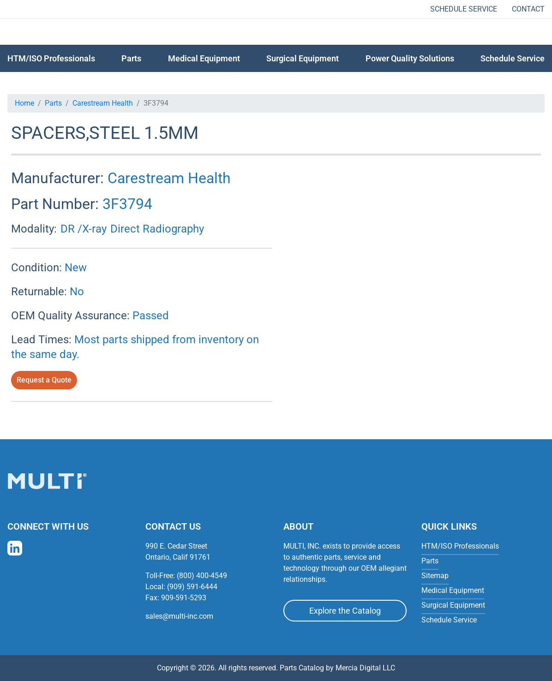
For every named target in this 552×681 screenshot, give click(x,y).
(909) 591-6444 (192, 586)
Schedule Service (463, 9)
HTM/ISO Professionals (51, 58)
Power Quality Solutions (410, 58)
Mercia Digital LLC (365, 667)
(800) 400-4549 (202, 575)
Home (24, 103)
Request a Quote (44, 380)
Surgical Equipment (302, 58)
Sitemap (435, 575)
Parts (53, 103)
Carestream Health (102, 103)
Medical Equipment (204, 58)
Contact (528, 9)
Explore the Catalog (345, 610)
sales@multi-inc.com (179, 616)
